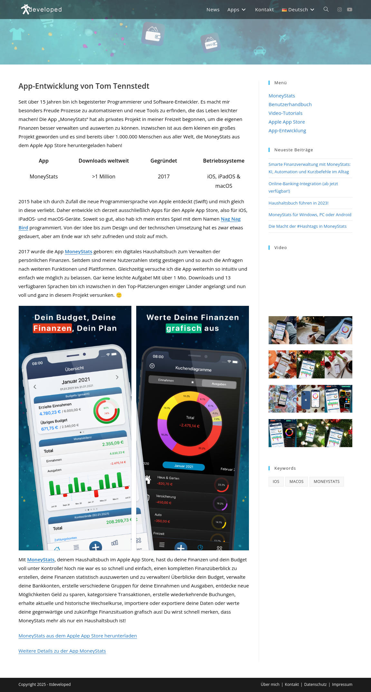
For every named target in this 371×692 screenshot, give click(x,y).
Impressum (342, 684)
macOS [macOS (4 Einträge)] (297, 481)
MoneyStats (282, 95)
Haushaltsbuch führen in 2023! (298, 203)
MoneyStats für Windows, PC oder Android (310, 214)
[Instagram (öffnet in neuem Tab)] (339, 9)
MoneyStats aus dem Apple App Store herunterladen (78, 635)
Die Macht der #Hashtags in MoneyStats (308, 226)
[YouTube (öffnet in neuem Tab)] (349, 9)
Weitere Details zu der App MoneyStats (62, 650)
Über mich (270, 684)
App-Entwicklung (287, 130)
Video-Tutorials (285, 113)
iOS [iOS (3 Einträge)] (276, 481)
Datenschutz (315, 684)
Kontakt (292, 684)
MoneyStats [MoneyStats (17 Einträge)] (327, 481)
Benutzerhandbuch (290, 104)
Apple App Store (287, 121)
